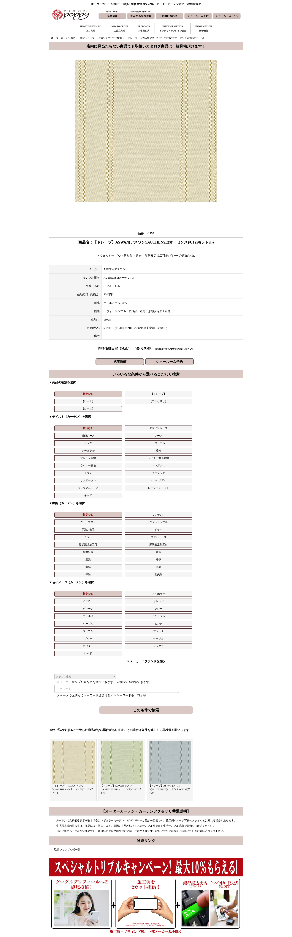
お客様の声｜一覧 (123, 895)
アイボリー (99, 494)
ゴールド (68, 502)
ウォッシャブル (161, 460)
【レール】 (192, 394)
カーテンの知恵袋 (123, 913)
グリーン (192, 494)
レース (161, 418)
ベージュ (99, 509)
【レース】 (130, 394)
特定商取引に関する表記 (209, 907)
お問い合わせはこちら (144, 804)
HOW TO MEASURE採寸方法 (90, 28)
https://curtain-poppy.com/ (91, 894)
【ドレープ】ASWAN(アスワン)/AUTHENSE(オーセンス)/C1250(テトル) (72, 645)
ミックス (161, 509)
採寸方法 (118, 883)
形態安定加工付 (161, 467)
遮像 (99, 475)
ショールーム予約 (169, 362)
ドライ (223, 460)
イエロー (130, 494)
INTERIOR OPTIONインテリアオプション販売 (172, 28)
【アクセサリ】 (161, 394)
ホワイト (130, 509)
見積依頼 (119, 362)
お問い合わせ (166, 889)
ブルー (68, 509)
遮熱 (130, 475)
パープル (130, 502)
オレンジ (161, 494)
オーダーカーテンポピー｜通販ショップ (73, 38)
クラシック (99, 433)
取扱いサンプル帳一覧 (67, 705)
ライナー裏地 (192, 426)
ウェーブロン (130, 460)
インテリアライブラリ (126, 907)
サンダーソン (130, 433)
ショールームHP (167, 907)
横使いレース (99, 467)
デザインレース (99, 418)
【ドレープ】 (99, 394)
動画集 (199, 901)
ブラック (223, 502)
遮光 (99, 426)
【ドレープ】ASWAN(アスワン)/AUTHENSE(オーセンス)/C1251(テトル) (121, 645)
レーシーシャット (222, 433)
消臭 (161, 475)
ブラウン (192, 502)
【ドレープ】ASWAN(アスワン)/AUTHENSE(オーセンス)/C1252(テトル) (169, 645)
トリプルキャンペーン (208, 883)
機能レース (130, 418)
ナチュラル (68, 426)
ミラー (68, 467)
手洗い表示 (192, 460)
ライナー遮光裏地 (161, 426)
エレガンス (222, 426)
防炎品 (223, 475)
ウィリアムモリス (192, 433)
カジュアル (222, 418)
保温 (192, 475)
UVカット (99, 460)
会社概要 (201, 895)
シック (192, 418)
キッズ (68, 441)
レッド (192, 509)
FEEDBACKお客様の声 (144, 28)
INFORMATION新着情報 (203, 28)
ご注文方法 (120, 889)
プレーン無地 (130, 426)
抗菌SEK (192, 467)
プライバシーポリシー (208, 913)
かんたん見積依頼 (168, 901)
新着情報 (163, 883)
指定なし (68, 394)
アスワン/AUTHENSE (110, 38)
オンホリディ (161, 433)
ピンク (161, 502)
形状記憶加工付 (130, 467)
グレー (223, 494)
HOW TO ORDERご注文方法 (119, 28)
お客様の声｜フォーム (126, 901)
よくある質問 (203, 889)
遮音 (223, 467)
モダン (68, 433)
